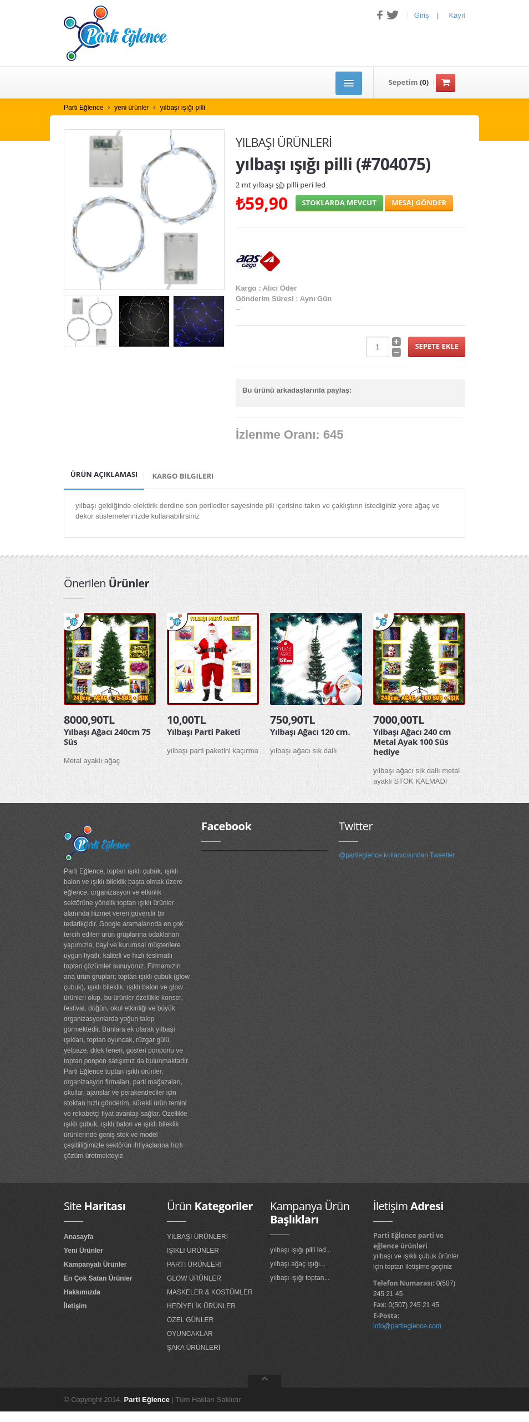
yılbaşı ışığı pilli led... (301, 1250)
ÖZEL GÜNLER (190, 1320)
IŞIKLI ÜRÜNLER (193, 1251)
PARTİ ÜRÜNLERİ (194, 1264)
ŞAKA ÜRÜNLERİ (193, 1348)
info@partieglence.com (407, 1326)
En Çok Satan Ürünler (98, 1278)
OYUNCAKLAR (190, 1334)
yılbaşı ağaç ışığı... (297, 1264)
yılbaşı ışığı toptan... (299, 1278)
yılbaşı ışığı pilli (182, 107)
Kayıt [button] (457, 15)
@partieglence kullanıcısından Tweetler (397, 855)
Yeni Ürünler (83, 1251)
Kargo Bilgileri (182, 476)
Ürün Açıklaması (104, 474)
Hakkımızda (82, 1292)
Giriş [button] (421, 15)
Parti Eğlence (83, 107)
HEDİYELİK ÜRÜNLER (201, 1306)
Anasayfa (78, 1237)
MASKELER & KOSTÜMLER (210, 1292)
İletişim (75, 1306)
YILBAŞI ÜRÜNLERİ (197, 1237)
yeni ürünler (131, 107)
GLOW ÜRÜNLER (194, 1278)
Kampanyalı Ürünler (95, 1264)
